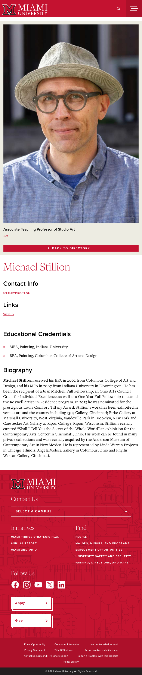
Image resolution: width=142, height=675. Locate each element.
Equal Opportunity (34, 644)
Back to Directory (71, 248)
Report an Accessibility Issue (101, 650)
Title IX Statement (65, 650)
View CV (8, 314)
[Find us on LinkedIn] (61, 584)
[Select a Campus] (71, 511)
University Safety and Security (103, 556)
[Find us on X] (50, 584)
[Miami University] (24, 9)
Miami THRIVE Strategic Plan (35, 536)
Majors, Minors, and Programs (102, 543)
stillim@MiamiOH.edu (17, 293)
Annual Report (24, 543)
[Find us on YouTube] (38, 584)
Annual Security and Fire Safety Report (46, 655)
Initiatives (22, 528)
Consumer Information (67, 644)
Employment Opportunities (98, 549)
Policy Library (71, 661)
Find (81, 528)
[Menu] (134, 8)
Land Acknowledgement (104, 644)
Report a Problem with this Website (98, 655)
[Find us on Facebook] (15, 584)
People (81, 536)
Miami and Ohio (24, 549)
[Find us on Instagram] (26, 584)
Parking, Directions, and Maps (102, 562)
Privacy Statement (34, 650)
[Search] (118, 8)
